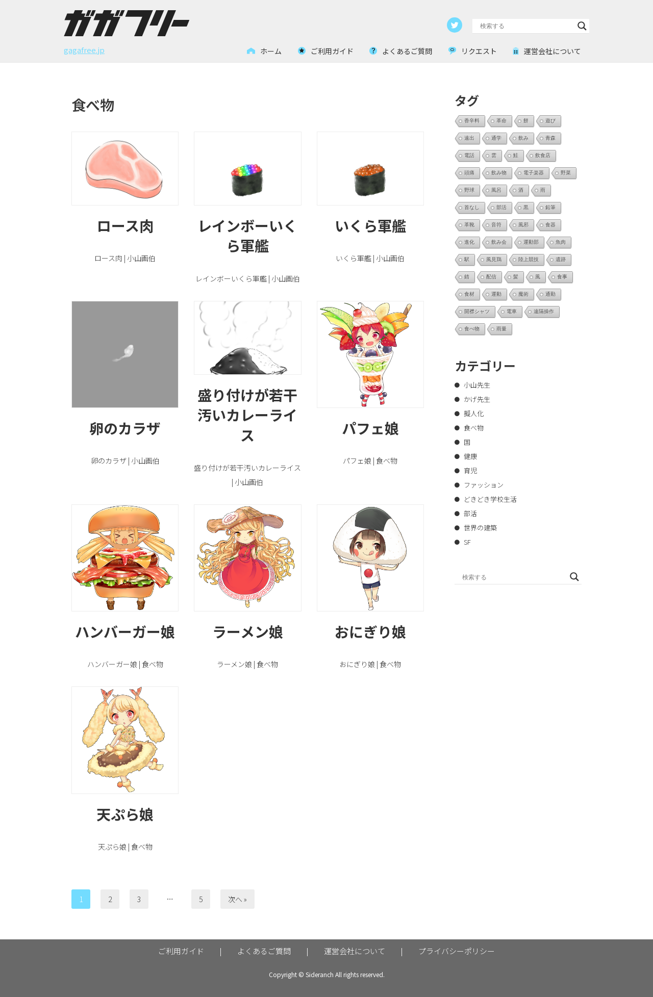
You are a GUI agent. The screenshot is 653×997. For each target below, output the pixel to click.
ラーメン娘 (247, 631)
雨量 (501, 328)
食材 (469, 294)
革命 (501, 120)
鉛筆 (550, 207)
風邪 (523, 224)
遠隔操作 (544, 311)
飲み (523, 138)
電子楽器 (533, 172)
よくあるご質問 (264, 950)
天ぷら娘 (125, 814)
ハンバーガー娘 (125, 631)
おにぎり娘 (370, 631)
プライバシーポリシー (456, 950)
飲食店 (542, 155)
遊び (550, 120)
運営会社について (354, 950)
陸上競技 (528, 259)
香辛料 (472, 120)
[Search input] (526, 26)
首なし (472, 207)
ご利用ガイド (181, 950)
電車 (512, 311)
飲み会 (499, 242)
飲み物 (499, 172)
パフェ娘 (370, 428)
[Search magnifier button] (582, 26)
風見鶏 (493, 259)
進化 (469, 242)
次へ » (237, 899)
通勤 (550, 294)
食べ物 (472, 328)
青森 (550, 138)
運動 (496, 294)
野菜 (566, 172)
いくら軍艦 (370, 225)
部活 (501, 207)
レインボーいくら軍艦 (247, 235)
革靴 (469, 224)
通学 (496, 138)
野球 (469, 190)
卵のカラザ (125, 428)
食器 (550, 224)
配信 (491, 276)
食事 (562, 276)
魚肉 (561, 242)
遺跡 (561, 259)
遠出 (469, 138)
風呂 (496, 190)
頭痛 (469, 172)
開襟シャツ (477, 311)
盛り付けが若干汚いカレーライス (247, 415)
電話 (469, 155)
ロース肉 (125, 225)
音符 (496, 224)
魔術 (523, 294)
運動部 (531, 242)
